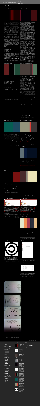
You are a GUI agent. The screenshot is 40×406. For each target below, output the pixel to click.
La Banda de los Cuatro (23, 59)
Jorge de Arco (14, 145)
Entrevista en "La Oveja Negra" (23, 198)
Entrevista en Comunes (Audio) (23, 216)
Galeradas (5, 338)
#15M (27, 238)
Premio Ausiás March (7, 375)
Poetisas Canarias (17, 100)
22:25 (23, 60)
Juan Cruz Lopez (27, 61)
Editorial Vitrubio (6, 357)
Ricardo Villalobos (17, 217)
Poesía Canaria (6, 373)
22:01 (7, 99)
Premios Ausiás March (22, 146)
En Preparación (31, 260)
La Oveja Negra (28, 214)
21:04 (23, 167)
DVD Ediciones (11, 145)
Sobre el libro (18, 60)
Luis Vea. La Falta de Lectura (14, 60)
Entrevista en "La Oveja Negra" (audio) (8, 198)
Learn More (19, 3)
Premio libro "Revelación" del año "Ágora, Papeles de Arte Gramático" (11, 170)
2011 (26, 347)
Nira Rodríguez (6, 370)
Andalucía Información (7, 145)
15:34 (24, 213)
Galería (7, 338)
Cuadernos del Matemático (31, 115)
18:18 (23, 117)
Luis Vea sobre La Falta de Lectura (8, 8)
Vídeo (34, 196)
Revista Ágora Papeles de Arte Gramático (15, 193)
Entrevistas (14, 216)
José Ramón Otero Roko (31, 260)
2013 (26, 344)
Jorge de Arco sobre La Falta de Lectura (8, 120)
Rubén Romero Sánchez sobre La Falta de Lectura (26, 63)
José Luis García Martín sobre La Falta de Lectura (26, 120)
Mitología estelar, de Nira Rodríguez (8, 63)
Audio (29, 238)
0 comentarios (6, 60)
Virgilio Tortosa (34, 144)
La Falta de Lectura (31, 61)
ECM (12, 216)
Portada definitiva (22, 240)
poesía (5, 372)
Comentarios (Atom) (34, 340)
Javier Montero (16, 216)
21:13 (23, 143)
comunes (30, 238)
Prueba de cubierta (22, 262)
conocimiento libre (33, 238)
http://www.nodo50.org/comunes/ (14, 259)
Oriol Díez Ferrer (6, 371)
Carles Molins (30, 276)
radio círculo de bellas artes (32, 214)
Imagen (33, 260)
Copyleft (18, 261)
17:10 (8, 337)
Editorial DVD (28, 260)
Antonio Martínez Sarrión (7, 346)
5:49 (7, 192)
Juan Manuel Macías (15, 338)
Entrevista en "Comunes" (7, 240)
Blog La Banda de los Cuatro (8, 348)
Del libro (6, 354)
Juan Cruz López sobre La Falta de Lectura (25, 8)
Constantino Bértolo (7, 352)
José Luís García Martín (7, 364)
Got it (22, 3)
